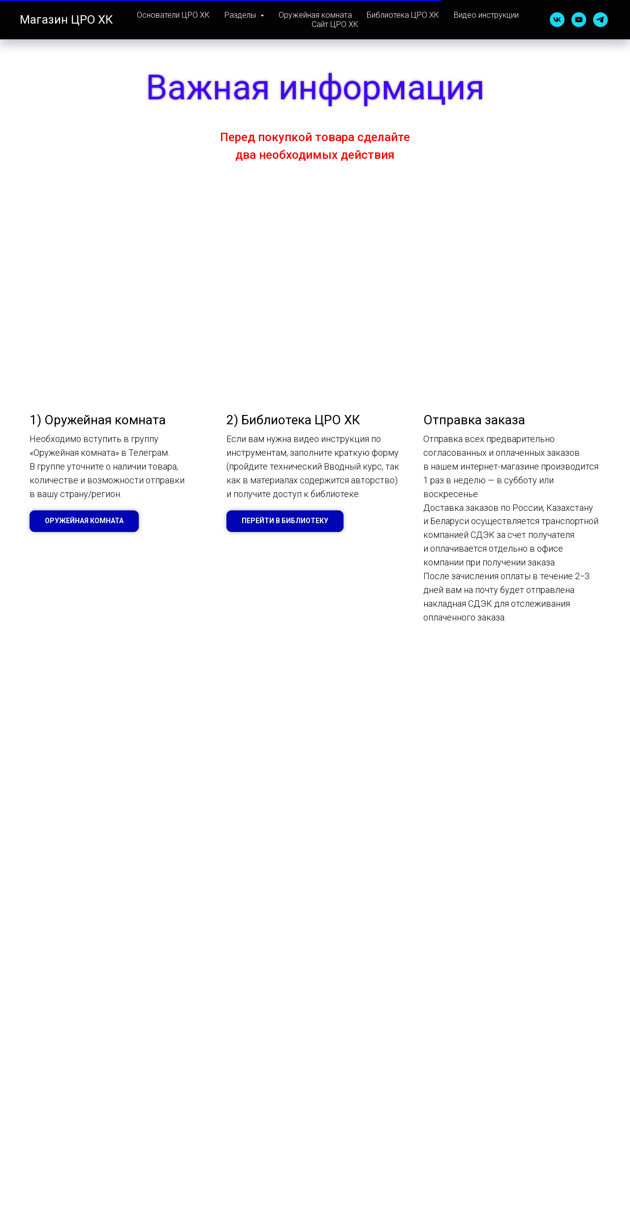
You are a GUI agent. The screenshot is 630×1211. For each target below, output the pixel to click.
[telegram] (600, 19)
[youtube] (578, 19)
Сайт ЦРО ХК (335, 24)
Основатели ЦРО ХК (173, 15)
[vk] (557, 19)
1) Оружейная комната (98, 420)
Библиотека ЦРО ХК (403, 15)
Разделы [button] (241, 15)
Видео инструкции (486, 15)
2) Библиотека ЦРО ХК (293, 420)
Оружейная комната (315, 15)
